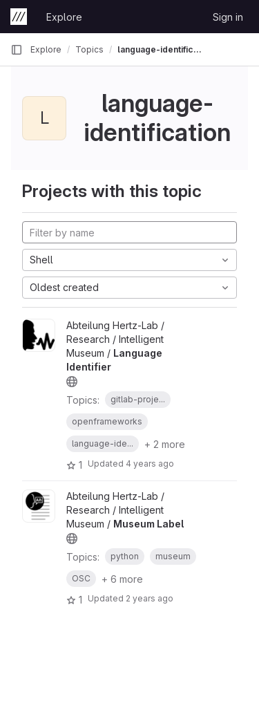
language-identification (161, 49)
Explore (64, 17)
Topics (89, 49)
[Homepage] (19, 17)
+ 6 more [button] (122, 579)
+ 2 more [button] (164, 444)
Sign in (228, 17)
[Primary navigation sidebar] (17, 50)
